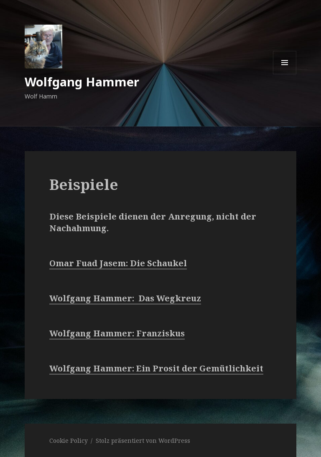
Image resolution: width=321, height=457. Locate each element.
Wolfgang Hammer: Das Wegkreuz (125, 298)
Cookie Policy (68, 440)
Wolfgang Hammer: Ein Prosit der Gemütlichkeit (156, 368)
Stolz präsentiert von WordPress (143, 440)
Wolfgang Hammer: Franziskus (117, 333)
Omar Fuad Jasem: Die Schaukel (118, 263)
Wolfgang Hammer (82, 81)
